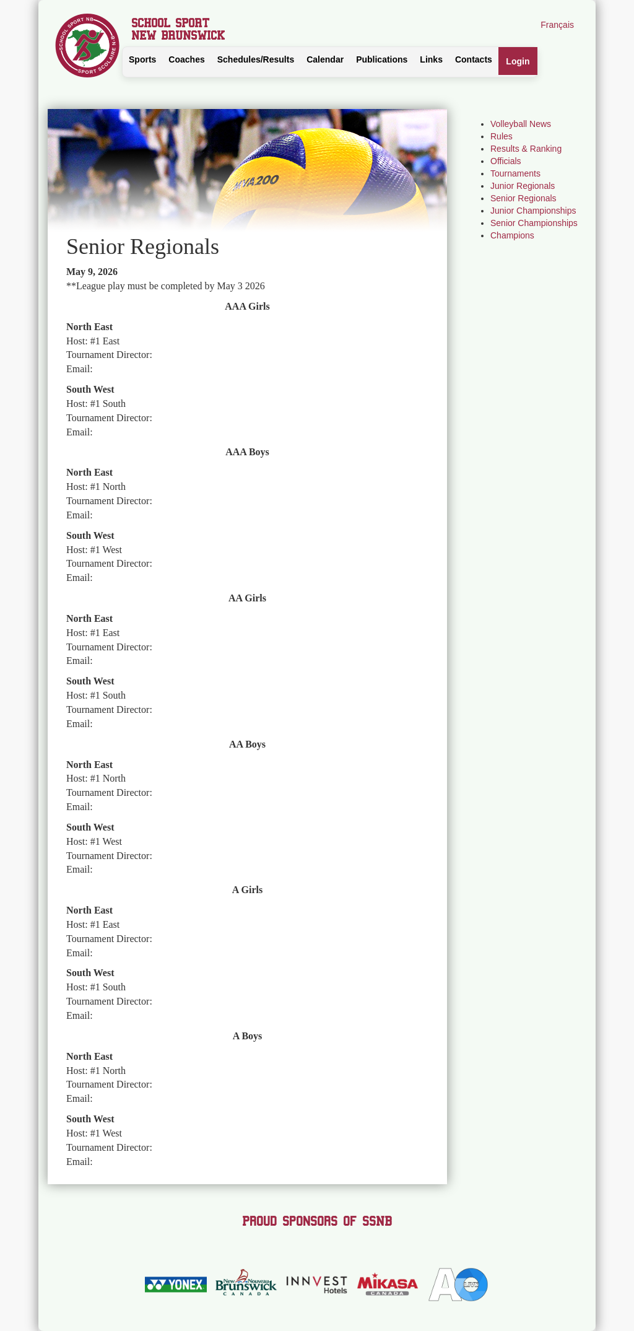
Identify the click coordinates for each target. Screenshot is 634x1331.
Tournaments (515, 173)
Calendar (325, 59)
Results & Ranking (526, 149)
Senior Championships (534, 223)
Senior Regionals (523, 198)
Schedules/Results (256, 59)
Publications (381, 59)
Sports (142, 59)
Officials (505, 161)
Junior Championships (533, 211)
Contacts (473, 59)
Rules (501, 136)
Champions (512, 235)
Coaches (186, 59)
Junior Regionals (522, 186)
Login (517, 61)
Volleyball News (520, 124)
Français (557, 25)
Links (431, 59)
